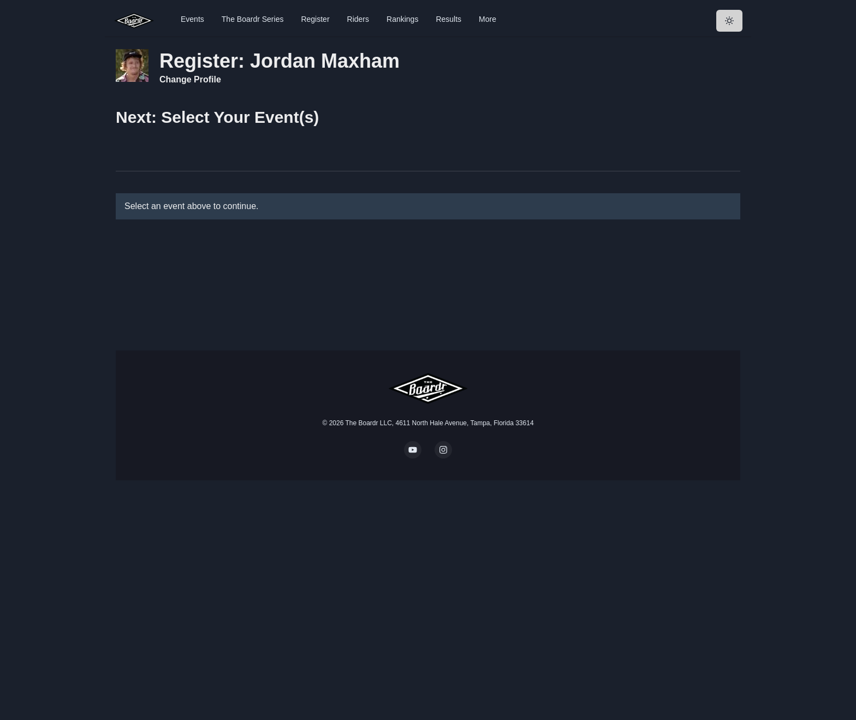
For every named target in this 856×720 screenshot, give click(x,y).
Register (315, 19)
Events (192, 19)
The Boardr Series (253, 19)
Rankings (402, 19)
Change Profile (190, 79)
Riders (358, 19)
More (487, 19)
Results (448, 19)
